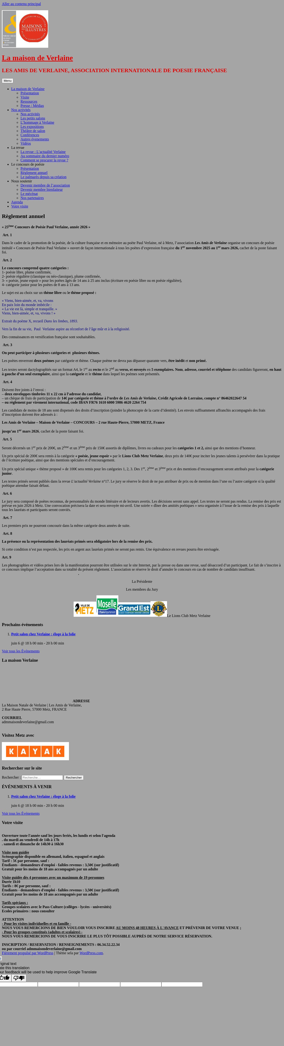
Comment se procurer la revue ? (44, 160)
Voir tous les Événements (21, 651)
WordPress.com (91, 953)
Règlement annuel (34, 173)
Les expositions (32, 127)
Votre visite (19, 206)
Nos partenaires (32, 198)
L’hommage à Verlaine (37, 122)
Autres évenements (35, 139)
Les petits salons (33, 118)
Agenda (17, 202)
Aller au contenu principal (21, 4)
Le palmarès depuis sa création (43, 177)
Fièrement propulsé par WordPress (27, 953)
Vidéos (26, 143)
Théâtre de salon (33, 131)
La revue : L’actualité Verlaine (43, 152)
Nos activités (21, 110)
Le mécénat (29, 194)
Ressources (29, 101)
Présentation (30, 93)
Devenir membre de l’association (45, 185)
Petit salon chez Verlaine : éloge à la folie (43, 634)
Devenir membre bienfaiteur (42, 189)
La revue (17, 148)
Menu (7, 80)
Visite (25, 97)
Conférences (30, 135)
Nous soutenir (21, 181)
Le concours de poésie (27, 164)
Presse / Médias (32, 106)
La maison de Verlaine (37, 58)
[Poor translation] (18, 978)
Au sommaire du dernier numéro (45, 156)
